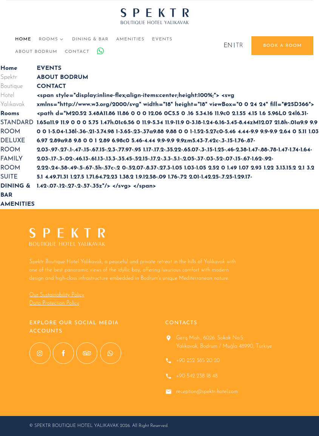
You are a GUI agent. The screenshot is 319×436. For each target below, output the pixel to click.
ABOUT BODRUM (36, 51)
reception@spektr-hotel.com (207, 391)
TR (239, 46)
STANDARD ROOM (16, 127)
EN (227, 46)
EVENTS (162, 39)
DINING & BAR (90, 39)
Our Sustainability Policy (56, 295)
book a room (282, 45)
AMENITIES (130, 39)
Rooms (48, 39)
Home (23, 39)
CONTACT (77, 51)
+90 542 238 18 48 (197, 376)
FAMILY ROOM (11, 163)
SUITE (9, 177)
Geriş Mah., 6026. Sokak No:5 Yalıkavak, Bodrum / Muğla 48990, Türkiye (224, 342)
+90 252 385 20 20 (198, 361)
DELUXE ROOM (12, 145)
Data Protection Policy (54, 303)
